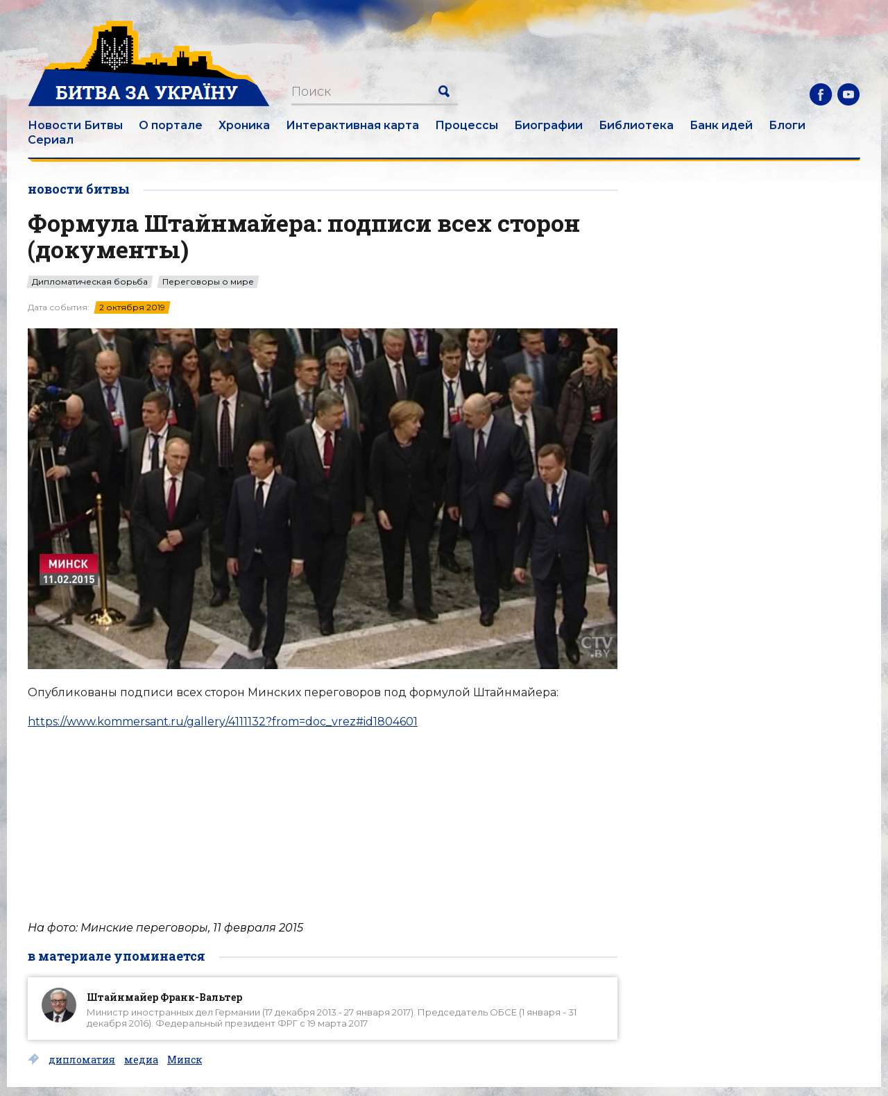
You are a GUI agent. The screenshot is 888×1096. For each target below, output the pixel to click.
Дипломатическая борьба (90, 282)
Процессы (466, 125)
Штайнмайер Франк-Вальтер (164, 997)
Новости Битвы (75, 125)
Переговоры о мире (208, 282)
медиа (141, 1060)
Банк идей (721, 125)
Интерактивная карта (352, 125)
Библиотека (636, 125)
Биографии (548, 125)
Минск (184, 1060)
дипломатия (82, 1060)
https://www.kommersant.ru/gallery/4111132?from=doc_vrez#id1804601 (223, 721)
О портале (171, 125)
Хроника (244, 125)
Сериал (51, 139)
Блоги (787, 125)
